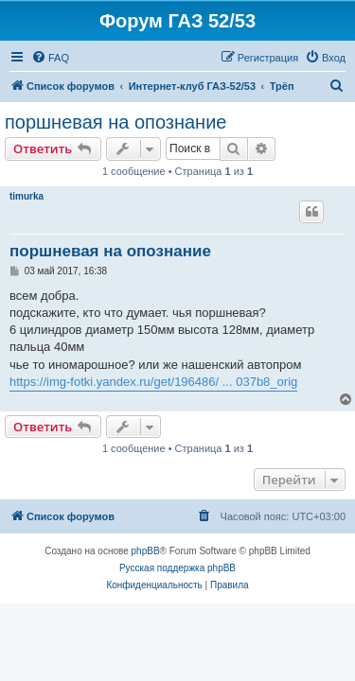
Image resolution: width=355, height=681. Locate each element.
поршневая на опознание (115, 122)
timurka (26, 196)
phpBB (146, 551)
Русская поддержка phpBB (177, 568)
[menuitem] (50, 57)
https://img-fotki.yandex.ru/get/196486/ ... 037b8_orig (153, 382)
